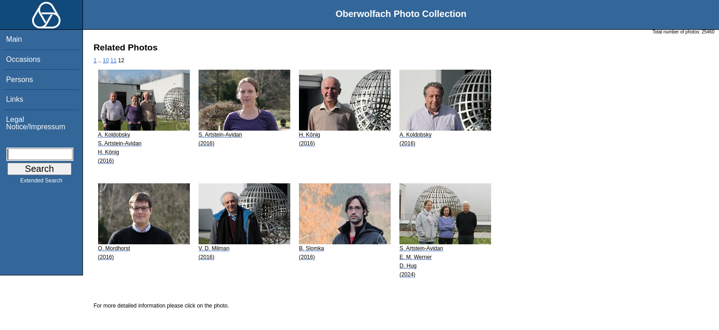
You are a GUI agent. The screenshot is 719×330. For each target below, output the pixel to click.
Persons (19, 79)
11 (113, 60)
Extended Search (41, 182)
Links (14, 99)
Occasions (23, 59)
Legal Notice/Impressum (35, 123)
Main (14, 39)
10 (106, 60)
